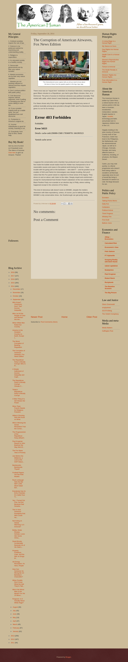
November (17, 292)
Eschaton (105, 197)
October (16, 296)
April (14, 621)
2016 (13, 279)
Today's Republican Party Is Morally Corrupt (18, 392)
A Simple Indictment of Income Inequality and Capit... (18, 373)
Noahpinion (109, 270)
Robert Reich (110, 278)
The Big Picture (110, 293)
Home (65, 317)
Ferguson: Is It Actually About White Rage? (18, 601)
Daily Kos (105, 204)
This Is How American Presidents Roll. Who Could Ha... (19, 513)
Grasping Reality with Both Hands (111, 261)
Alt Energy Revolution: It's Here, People (18, 564)
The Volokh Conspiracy (110, 314)
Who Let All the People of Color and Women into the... (18, 316)
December (17, 289)
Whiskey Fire (106, 217)
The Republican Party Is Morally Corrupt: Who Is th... (19, 363)
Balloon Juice (107, 223)
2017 (13, 276)
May (14, 617)
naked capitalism (111, 266)
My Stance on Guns (109, 46)
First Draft (105, 220)
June (15, 614)
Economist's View (111, 247)
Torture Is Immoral (108, 67)
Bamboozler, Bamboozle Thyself (17, 467)
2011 (13, 643)
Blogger (68, 657)
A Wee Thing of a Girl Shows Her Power (18, 401)
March (15, 624)
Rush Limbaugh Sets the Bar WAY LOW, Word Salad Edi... (18, 484)
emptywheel (106, 307)
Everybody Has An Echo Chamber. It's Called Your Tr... (19, 494)
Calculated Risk (111, 243)
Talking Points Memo (109, 201)
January (16, 631)
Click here (12, 153)
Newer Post (36, 317)
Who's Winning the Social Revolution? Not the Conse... (19, 425)
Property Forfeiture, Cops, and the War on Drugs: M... (18, 554)
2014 (13, 286)
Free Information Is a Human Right (109, 81)
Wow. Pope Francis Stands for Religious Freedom (18, 409)
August (15, 607)
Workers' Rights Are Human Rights (109, 76)
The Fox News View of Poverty (18, 451)
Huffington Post (107, 331)
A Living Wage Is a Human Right (108, 42)
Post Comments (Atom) (49, 322)
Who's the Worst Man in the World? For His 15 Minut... (18, 592)
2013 (13, 636)
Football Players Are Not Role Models (18, 474)
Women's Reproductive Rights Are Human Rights (110, 61)
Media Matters (107, 328)
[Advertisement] (64, 297)
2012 (13, 639)
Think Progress (107, 213)
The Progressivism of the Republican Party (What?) (19, 435)
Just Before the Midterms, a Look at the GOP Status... (18, 459)
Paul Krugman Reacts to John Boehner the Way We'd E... (18, 444)
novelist (110, 116)
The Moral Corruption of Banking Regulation (18, 344)
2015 (13, 283)
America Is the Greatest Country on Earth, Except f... (18, 334)
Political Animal (107, 210)
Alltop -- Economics (109, 238)
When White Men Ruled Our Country (18, 325)
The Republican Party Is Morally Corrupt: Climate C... (18, 383)
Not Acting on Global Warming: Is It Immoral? (18, 523)
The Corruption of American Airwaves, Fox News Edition (18, 353)
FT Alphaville (110, 255)
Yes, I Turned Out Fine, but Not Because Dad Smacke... (18, 503)
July (14, 611)
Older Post (91, 317)
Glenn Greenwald (108, 304)
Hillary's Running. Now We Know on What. (18, 417)
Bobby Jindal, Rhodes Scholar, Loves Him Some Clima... (18, 534)
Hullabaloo (106, 207)
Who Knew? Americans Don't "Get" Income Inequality (17, 306)
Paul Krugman (110, 274)
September (17, 299)
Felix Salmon (110, 251)
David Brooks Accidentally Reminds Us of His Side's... (18, 544)
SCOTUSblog (107, 311)
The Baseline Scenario (110, 287)
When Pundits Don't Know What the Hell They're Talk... (18, 583)
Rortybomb (109, 282)
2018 (13, 272)
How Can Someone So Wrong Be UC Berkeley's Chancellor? (18, 573)
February (16, 628)
